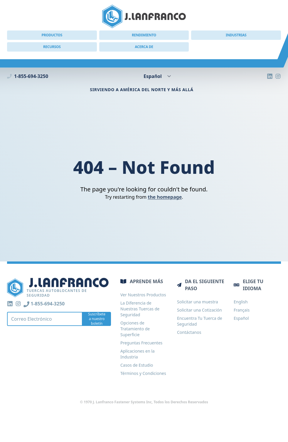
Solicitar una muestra (197, 302)
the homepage (165, 197)
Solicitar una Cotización (199, 310)
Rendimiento (144, 35)
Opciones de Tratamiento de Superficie (135, 328)
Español (241, 318)
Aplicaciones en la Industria (137, 354)
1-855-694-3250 (27, 76)
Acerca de (144, 46)
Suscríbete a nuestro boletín (96, 319)
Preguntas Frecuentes (141, 343)
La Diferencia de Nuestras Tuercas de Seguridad (139, 308)
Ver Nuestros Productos (143, 295)
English (241, 302)
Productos (52, 35)
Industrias (236, 35)
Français (242, 310)
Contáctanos (189, 332)
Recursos (52, 46)
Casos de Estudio (136, 365)
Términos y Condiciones (143, 373)
